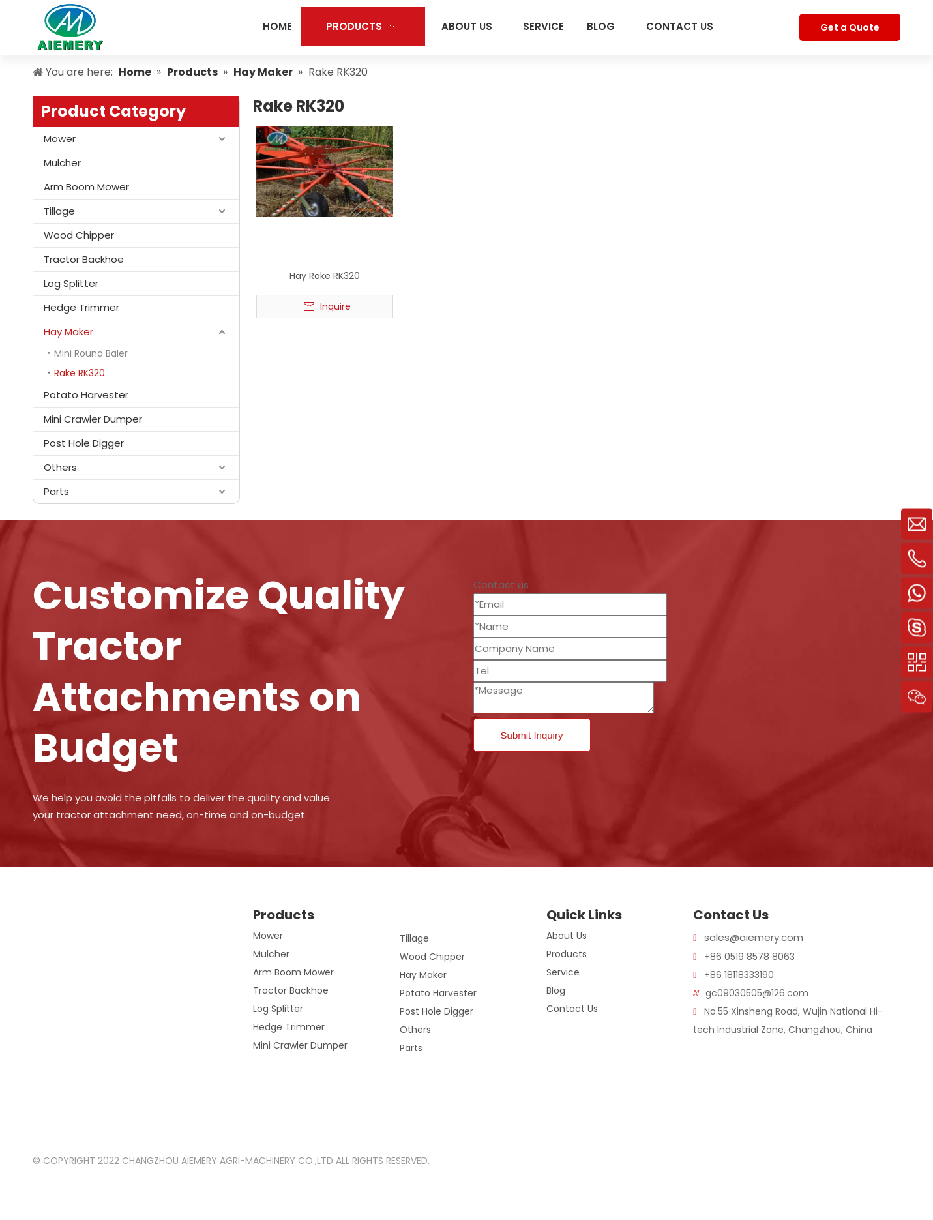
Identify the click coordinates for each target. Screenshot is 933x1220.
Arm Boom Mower (86, 187)
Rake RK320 (79, 372)
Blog (555, 990)
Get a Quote (850, 27)
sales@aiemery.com (753, 937)
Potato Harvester (86, 395)
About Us (566, 935)
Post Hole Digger (84, 443)
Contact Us (572, 1008)
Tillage (59, 211)
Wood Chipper (79, 235)
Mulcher (62, 163)
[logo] (49, 916)
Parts (56, 491)
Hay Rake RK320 (324, 275)
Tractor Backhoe (84, 259)
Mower (60, 138)
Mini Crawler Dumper (93, 419)
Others (60, 467)
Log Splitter (71, 283)
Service (563, 972)
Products (566, 953)
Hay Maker (68, 331)
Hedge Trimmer (81, 307)
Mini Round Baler (91, 353)
